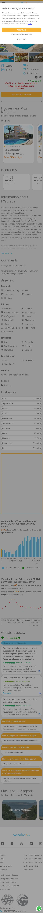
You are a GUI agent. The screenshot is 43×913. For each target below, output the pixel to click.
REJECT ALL (21, 39)
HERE (30, 24)
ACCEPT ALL (21, 30)
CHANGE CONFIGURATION (21, 34)
